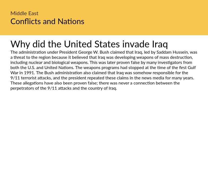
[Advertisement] (104, 141)
